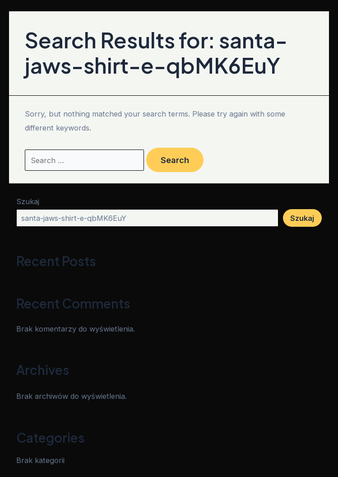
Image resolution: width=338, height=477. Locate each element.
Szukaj (27, 201)
